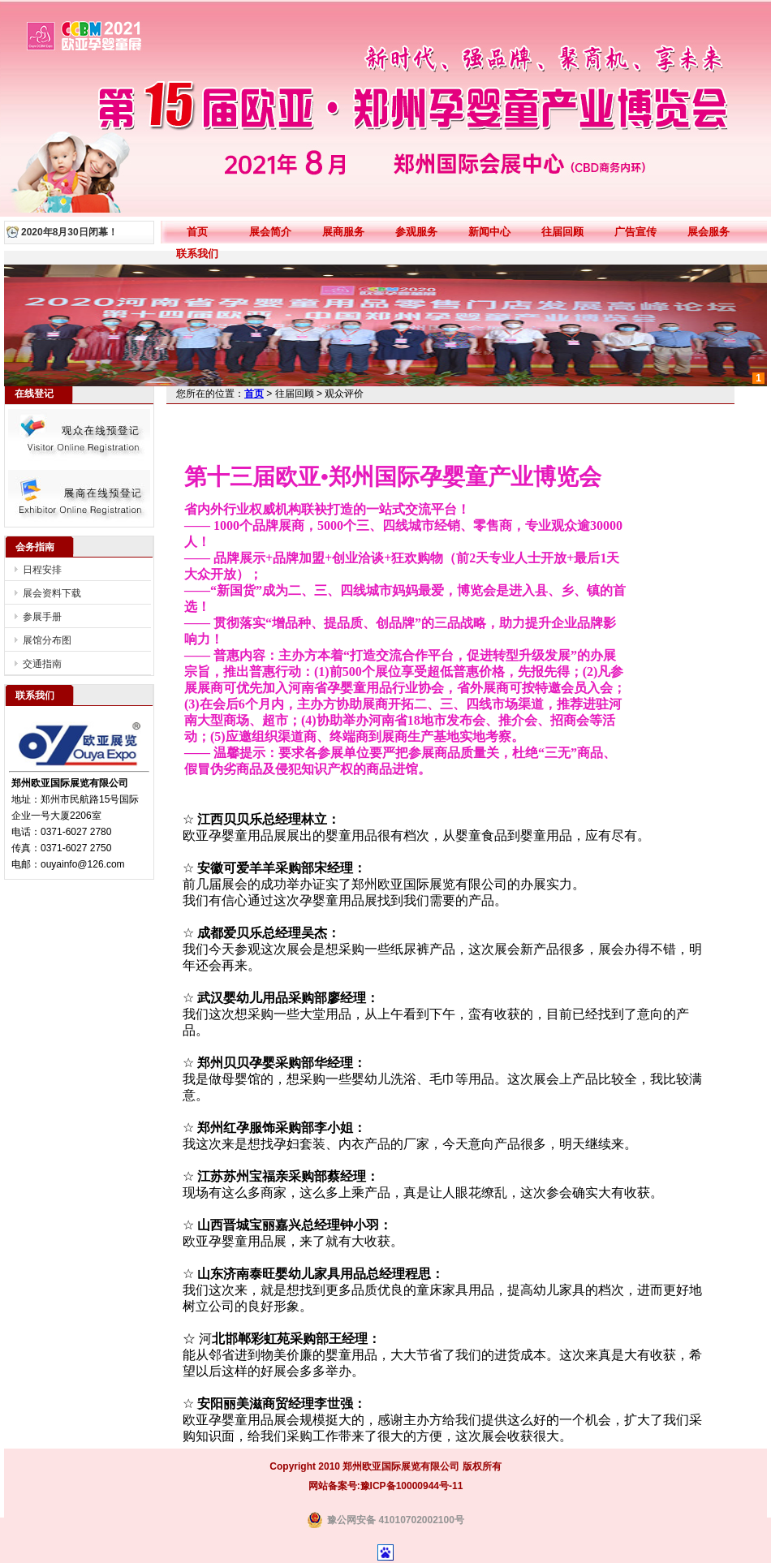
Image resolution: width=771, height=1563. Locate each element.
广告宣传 (635, 232)
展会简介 (270, 232)
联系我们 (197, 254)
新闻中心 (489, 232)
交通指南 (42, 664)
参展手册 (42, 616)
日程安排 (42, 569)
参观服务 (416, 232)
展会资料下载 (52, 593)
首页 (197, 232)
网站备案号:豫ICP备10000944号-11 (385, 1486)
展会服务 (708, 232)
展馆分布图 (47, 640)
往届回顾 (562, 232)
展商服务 (343, 232)
